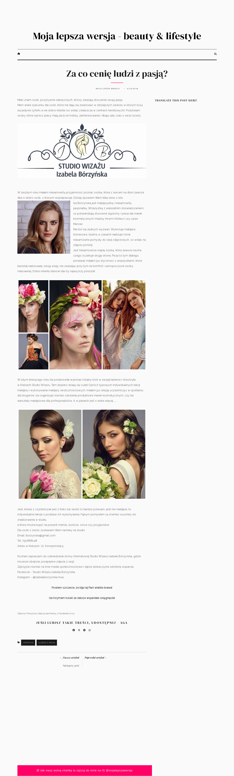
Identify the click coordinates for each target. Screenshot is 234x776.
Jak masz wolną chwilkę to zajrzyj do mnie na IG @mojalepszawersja (85, 770)
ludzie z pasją (46, 643)
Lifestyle (28, 643)
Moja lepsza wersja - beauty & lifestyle (117, 36)
